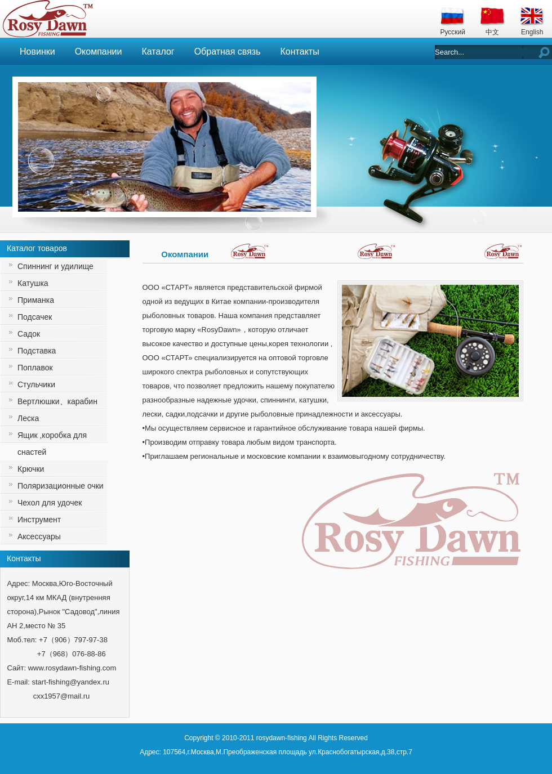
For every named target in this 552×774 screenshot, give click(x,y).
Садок (28, 333)
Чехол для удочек (49, 502)
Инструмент (39, 519)
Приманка (35, 300)
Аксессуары (39, 536)
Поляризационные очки (60, 485)
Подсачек (34, 316)
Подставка (36, 350)
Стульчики (36, 384)
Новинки (37, 51)
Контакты (300, 51)
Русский (452, 32)
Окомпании (98, 51)
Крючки (30, 468)
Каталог (157, 51)
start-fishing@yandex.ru (70, 682)
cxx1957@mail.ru (61, 696)
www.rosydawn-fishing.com (72, 668)
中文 (492, 32)
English (532, 32)
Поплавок (35, 367)
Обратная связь (227, 51)
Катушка (32, 283)
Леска (28, 418)
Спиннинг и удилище (55, 266)
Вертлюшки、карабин (57, 401)
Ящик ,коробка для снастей (52, 444)
